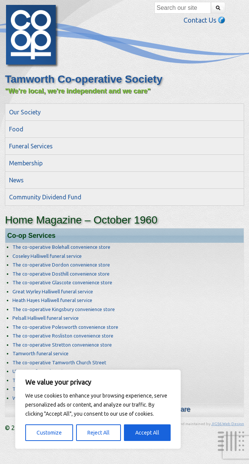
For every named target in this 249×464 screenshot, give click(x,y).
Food (16, 129)
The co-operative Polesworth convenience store (65, 327)
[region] (98, 409)
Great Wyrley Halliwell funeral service (52, 291)
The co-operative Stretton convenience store (62, 344)
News (16, 180)
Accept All (147, 433)
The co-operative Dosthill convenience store (61, 273)
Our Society (25, 112)
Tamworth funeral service (40, 353)
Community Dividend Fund (45, 197)
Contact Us (204, 20)
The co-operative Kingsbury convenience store (63, 309)
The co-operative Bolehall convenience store (61, 247)
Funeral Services (31, 146)
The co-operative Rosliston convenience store (62, 335)
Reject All (98, 433)
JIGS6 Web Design (227, 424)
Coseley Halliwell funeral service (47, 256)
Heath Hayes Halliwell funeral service (52, 300)
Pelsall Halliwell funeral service (45, 318)
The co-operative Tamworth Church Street (59, 362)
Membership (26, 163)
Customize (49, 433)
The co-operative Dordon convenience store (61, 264)
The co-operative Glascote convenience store (62, 282)
